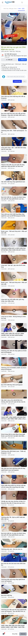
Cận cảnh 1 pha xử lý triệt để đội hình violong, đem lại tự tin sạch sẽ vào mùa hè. (13, 401)
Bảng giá (11, 8)
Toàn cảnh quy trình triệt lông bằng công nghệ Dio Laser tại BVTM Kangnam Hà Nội (13, 215)
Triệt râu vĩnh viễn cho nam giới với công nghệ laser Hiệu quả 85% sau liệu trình (12, 165)
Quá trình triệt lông (6, 595)
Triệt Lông (5, 8)
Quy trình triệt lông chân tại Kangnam (11, 384)
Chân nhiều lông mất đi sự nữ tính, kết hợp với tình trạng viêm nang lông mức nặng (13, 486)
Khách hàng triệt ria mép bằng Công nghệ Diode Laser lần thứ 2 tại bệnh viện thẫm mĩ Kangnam (13, 435)
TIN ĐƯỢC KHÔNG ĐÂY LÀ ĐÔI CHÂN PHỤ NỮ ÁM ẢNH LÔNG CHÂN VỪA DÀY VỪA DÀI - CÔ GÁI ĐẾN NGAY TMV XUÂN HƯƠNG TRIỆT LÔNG (13, 249)
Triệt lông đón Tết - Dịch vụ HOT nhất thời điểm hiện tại (13, 518)
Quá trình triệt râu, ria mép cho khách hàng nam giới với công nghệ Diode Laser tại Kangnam (13, 198)
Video (21, 9)
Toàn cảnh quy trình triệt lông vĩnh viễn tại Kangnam (13, 97)
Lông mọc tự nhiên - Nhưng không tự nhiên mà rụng (13, 317)
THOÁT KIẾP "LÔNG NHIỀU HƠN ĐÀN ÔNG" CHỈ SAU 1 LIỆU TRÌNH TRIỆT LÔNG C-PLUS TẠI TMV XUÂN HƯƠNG (13, 418)
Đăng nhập (14, 633)
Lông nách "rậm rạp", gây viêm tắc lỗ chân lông (13, 266)
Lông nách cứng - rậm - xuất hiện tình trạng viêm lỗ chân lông (13, 148)
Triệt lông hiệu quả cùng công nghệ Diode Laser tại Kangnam (13, 580)
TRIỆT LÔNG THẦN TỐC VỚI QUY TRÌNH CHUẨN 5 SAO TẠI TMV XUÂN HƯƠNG (12, 334)
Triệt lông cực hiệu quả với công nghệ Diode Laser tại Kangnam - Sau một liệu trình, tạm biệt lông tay (13, 610)
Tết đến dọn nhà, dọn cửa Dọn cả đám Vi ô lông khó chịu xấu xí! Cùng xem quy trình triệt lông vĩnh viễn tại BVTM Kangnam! (13, 502)
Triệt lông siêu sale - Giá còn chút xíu (11, 549)
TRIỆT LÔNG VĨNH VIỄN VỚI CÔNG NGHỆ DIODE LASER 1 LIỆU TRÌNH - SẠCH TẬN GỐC (12, 626)
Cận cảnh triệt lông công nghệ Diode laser (13, 181)
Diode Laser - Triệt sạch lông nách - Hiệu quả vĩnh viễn (14, 232)
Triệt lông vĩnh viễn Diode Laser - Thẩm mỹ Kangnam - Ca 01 (13, 452)
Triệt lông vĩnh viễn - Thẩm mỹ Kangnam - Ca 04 (14, 131)
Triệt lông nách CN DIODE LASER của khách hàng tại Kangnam (13, 368)
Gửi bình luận (17, 81)
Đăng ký (23, 633)
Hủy (24, 81)
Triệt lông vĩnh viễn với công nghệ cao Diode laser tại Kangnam (14, 351)
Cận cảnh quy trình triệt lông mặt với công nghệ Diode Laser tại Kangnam (13, 469)
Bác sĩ (15, 8)
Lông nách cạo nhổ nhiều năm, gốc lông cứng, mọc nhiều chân (12, 300)
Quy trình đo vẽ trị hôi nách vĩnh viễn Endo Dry (13, 564)
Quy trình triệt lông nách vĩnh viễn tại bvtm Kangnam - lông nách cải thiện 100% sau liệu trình (14, 114)
